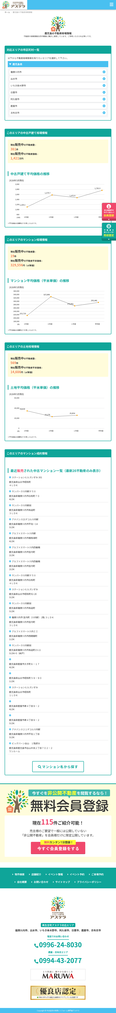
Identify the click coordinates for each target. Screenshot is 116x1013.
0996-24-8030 (58, 944)
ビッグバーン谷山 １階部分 (26, 743)
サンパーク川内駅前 (21, 505)
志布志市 (15, 112)
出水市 (14, 78)
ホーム (7, 12)
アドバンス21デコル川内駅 (25, 519)
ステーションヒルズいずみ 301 (27, 477)
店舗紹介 (36, 874)
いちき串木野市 (18, 85)
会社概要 (22, 882)
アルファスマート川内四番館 (26, 547)
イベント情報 (55, 874)
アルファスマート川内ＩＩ (25, 631)
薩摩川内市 (16, 72)
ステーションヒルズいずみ (25, 589)
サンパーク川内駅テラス (24, 491)
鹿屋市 (14, 106)
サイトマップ (62, 882)
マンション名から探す (58, 766)
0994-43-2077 (58, 960)
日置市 (14, 92)
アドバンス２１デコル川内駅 (26, 729)
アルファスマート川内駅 (24, 533)
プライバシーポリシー (89, 882)
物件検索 (19, 874)
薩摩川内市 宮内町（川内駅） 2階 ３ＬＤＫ (33, 617)
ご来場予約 (97, 874)
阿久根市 (15, 99)
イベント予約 (77, 874)
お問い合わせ (41, 882)
